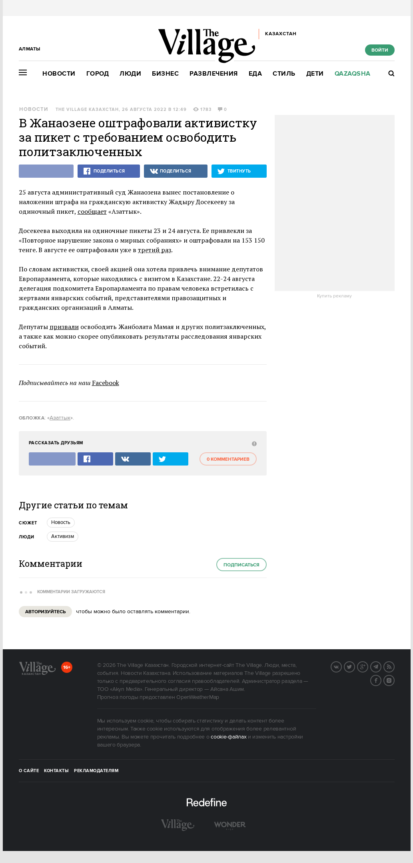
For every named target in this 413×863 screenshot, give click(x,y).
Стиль (284, 74)
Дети (315, 74)
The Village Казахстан (87, 109)
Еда (255, 74)
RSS (394, 666)
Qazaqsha (353, 74)
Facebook (105, 382)
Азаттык (60, 417)
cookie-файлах (228, 737)
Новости (59, 74)
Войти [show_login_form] (379, 50)
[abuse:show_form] (253, 443)
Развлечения (214, 74)
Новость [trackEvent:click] (60, 522)
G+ (367, 666)
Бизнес (165, 74)
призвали (64, 326)
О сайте (29, 771)
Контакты (56, 771)
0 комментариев (228, 459)
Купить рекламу (334, 296)
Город (97, 74)
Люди (130, 74)
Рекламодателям (96, 771)
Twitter (354, 666)
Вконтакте (341, 666)
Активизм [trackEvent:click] (62, 536)
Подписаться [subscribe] (241, 565)
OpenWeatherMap (197, 697)
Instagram (394, 679)
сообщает (92, 211)
